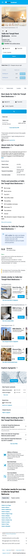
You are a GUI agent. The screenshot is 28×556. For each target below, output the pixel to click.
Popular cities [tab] (5, 498)
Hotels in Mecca (5, 507)
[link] (10, 300)
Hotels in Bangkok (6, 526)
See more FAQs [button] (14, 443)
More (2, 157)
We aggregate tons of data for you (14, 541)
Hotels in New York (6, 517)
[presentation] (17, 27)
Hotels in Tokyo (5, 524)
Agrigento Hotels (5, 553)
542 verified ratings (15, 43)
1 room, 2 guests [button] (7, 52)
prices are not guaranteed (11, 533)
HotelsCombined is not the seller (14, 538)
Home (3, 550)
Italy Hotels (8, 550)
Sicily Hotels (18, 550)
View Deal (21, 296)
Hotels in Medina (6, 515)
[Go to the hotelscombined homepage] (11, 2)
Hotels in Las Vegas (6, 505)
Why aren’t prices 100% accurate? (14, 543)
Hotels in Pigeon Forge (7, 513)
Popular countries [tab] (15, 498)
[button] (2, 2)
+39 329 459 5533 (6, 41)
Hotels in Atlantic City (7, 520)
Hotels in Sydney (5, 511)
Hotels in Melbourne (6, 509)
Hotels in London (6, 522)
